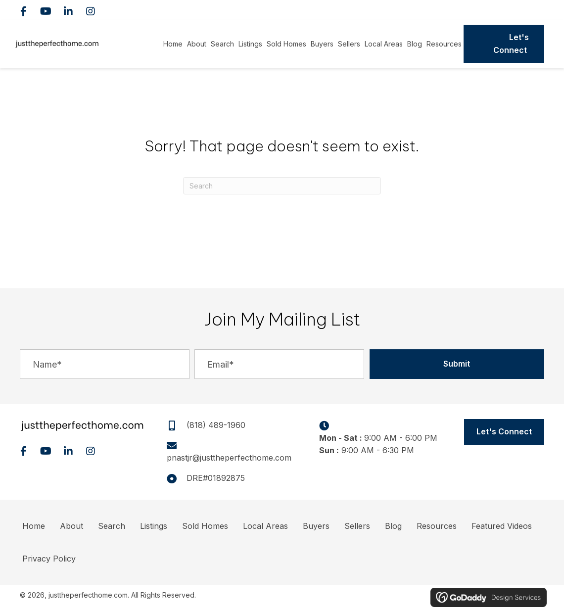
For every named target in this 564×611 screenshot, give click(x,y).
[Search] (282, 185)
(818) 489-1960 (508, 9)
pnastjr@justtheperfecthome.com (229, 458)
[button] (23, 11)
